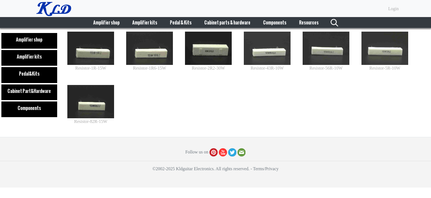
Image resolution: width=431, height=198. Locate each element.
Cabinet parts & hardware (227, 22)
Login (393, 8)
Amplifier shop (106, 22)
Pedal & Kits (181, 22)
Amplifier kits (144, 22)
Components (274, 22)
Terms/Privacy (265, 168)
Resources (309, 22)
